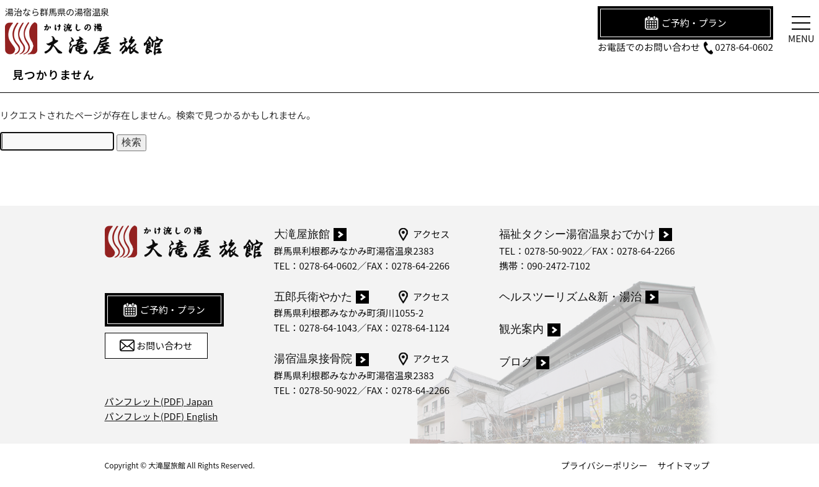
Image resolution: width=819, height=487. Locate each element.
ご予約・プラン (685, 22)
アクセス (423, 234)
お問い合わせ (156, 345)
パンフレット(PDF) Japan (159, 401)
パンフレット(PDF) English (161, 416)
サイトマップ (684, 465)
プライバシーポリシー (604, 465)
